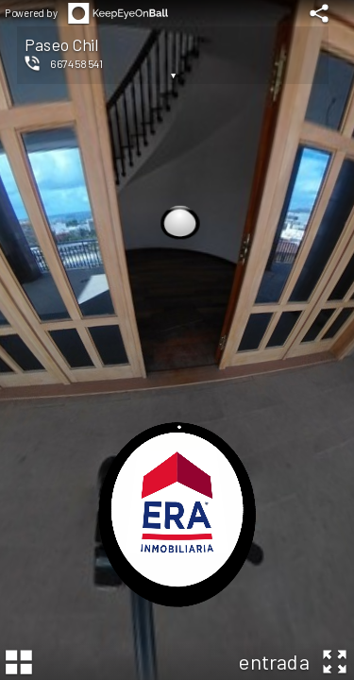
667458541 (76, 63)
